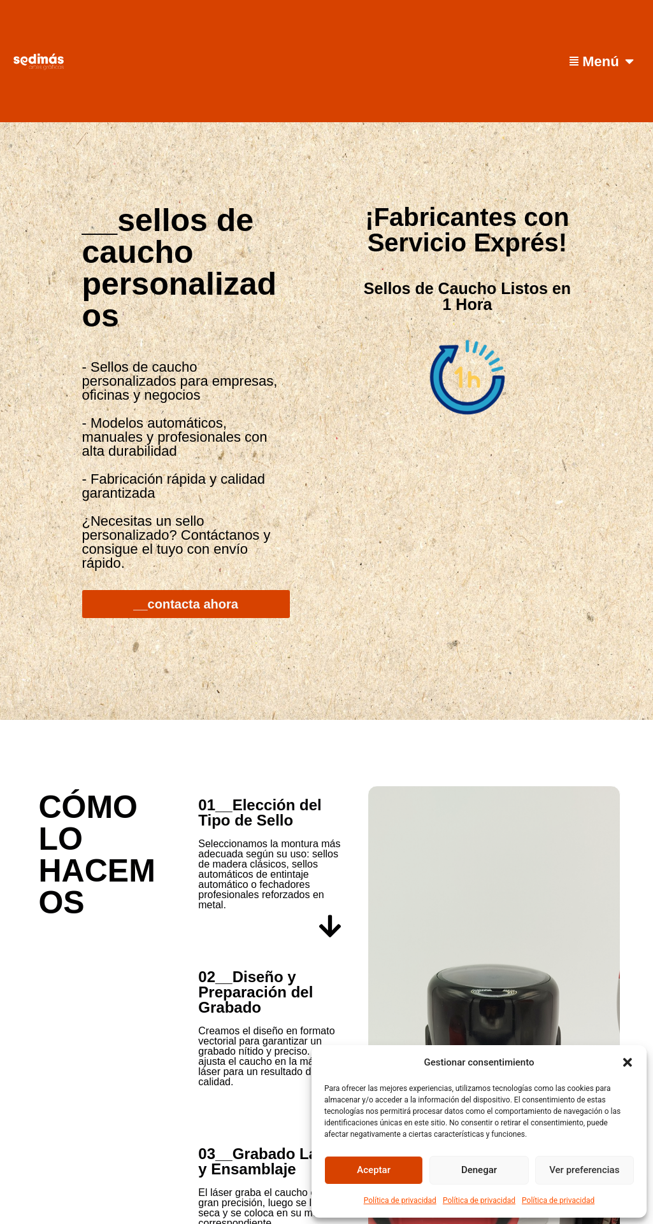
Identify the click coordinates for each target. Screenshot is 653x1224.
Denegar (479, 1170)
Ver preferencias (584, 1170)
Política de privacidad (400, 1200)
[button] (627, 1062)
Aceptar (374, 1170)
